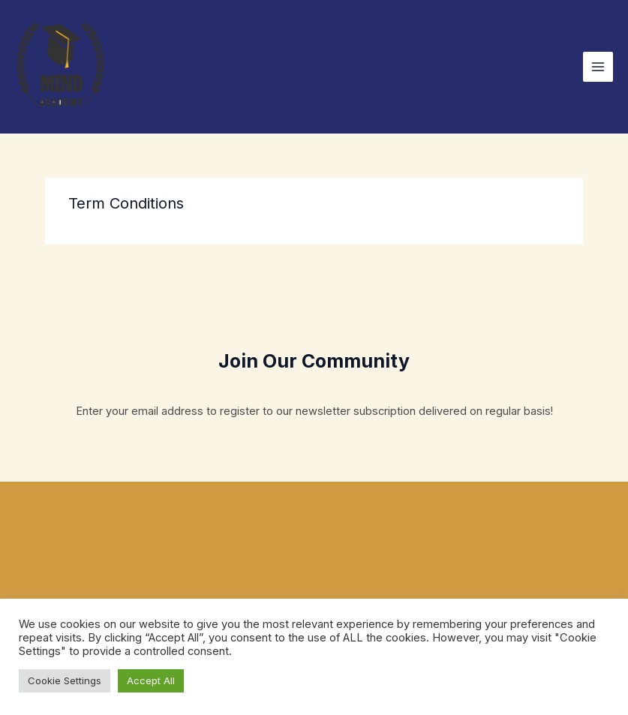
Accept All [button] (151, 680)
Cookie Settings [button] (64, 680)
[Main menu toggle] (598, 67)
